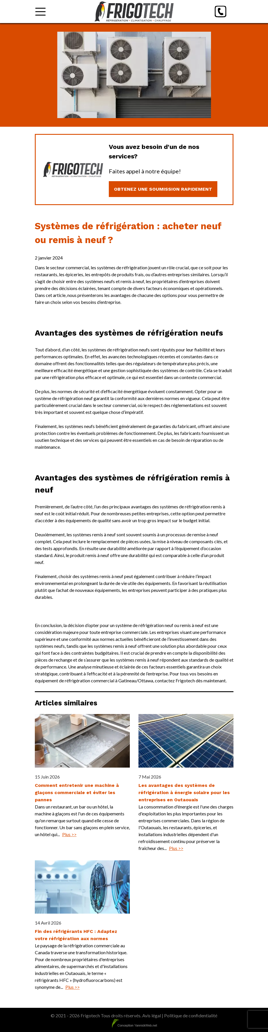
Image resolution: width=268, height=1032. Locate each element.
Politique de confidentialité (190, 1015)
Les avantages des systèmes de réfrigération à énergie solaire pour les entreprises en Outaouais (184, 792)
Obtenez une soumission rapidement (163, 189)
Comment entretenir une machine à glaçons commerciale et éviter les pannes (77, 792)
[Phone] (220, 11)
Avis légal (151, 1015)
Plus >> (69, 834)
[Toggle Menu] (40, 12)
